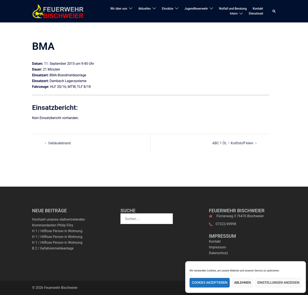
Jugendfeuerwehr (196, 8)
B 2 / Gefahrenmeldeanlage (53, 248)
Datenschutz (218, 253)
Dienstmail (256, 13)
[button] (274, 11)
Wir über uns (118, 8)
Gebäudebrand (59, 143)
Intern (234, 13)
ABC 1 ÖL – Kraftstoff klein (232, 143)
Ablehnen (243, 283)
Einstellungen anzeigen (278, 283)
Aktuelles (144, 8)
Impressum (217, 247)
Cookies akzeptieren (211, 283)
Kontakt (258, 8)
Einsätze (167, 8)
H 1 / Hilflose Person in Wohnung (57, 231)
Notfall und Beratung (233, 8)
